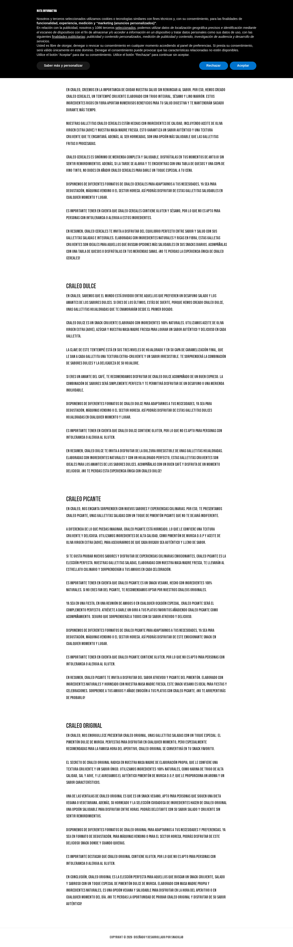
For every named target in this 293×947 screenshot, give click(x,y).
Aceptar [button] (243, 934)
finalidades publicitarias (68, 905)
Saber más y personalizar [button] (63, 934)
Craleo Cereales (85, 53)
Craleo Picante (83, 499)
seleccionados (125, 896)
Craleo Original (84, 726)
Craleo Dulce (81, 286)
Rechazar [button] (213, 934)
